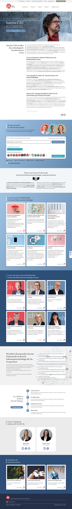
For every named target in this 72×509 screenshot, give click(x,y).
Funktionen (12, 10)
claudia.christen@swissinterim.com (44, 448)
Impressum (18, 504)
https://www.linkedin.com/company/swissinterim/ (70, 257)
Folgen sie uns (10, 502)
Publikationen (28, 1)
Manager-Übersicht (55, 6)
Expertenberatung (21, 1)
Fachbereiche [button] (24, 6)
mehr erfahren (21, 230)
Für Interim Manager (61, 1)
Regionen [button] (46, 6)
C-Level (16, 10)
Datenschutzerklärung (11, 504)
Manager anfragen (51, 1)
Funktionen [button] (32, 6)
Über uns (45, 1)
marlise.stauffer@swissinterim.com (23, 448)
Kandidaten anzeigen (57, 156)
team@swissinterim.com (70, 254)
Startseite (7, 10)
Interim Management (30, 97)
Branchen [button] (40, 6)
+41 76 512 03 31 (47, 448)
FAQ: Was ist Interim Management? (37, 1)
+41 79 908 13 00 (26, 448)
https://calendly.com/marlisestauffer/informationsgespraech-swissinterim (29, 448)
